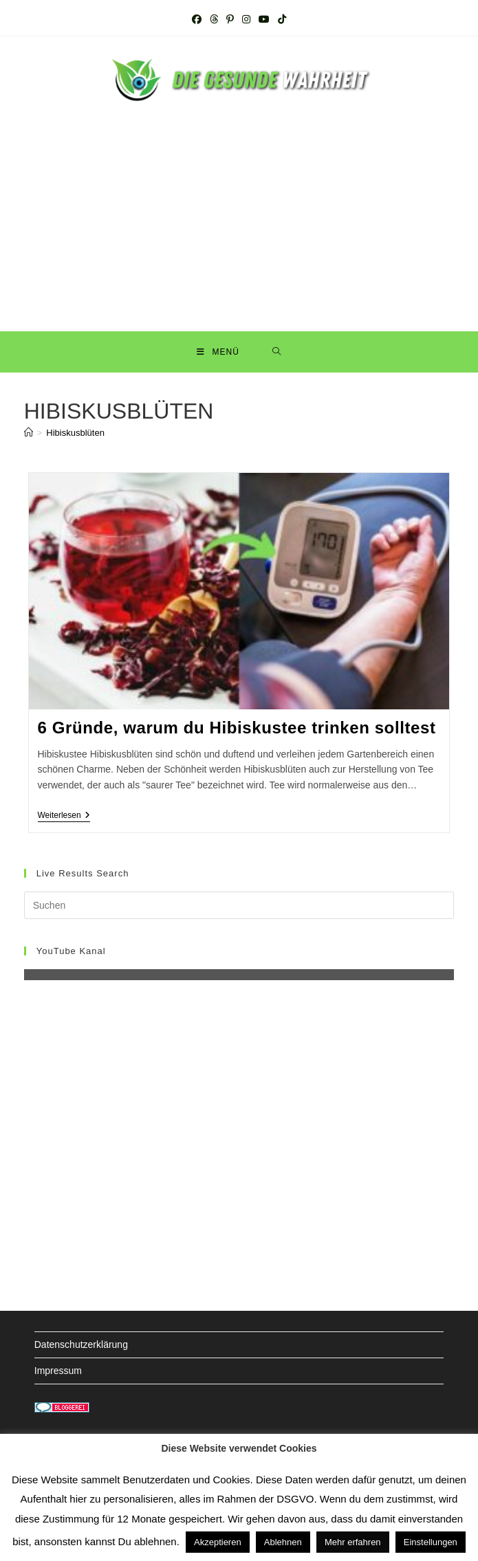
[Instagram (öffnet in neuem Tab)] (246, 19)
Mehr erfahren (353, 1542)
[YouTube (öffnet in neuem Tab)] (264, 19)
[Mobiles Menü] (218, 352)
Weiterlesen (64, 816)
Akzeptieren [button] (217, 1542)
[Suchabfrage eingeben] (239, 905)
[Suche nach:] (276, 352)
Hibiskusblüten (75, 433)
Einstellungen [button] (430, 1542)
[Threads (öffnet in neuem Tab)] (214, 19)
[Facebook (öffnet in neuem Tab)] (197, 19)
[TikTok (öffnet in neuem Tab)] (282, 19)
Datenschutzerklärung (81, 1344)
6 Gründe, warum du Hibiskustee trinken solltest (237, 727)
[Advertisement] (239, 207)
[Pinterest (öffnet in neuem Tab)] (230, 19)
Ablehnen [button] (283, 1542)
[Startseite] (28, 433)
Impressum (58, 1370)
